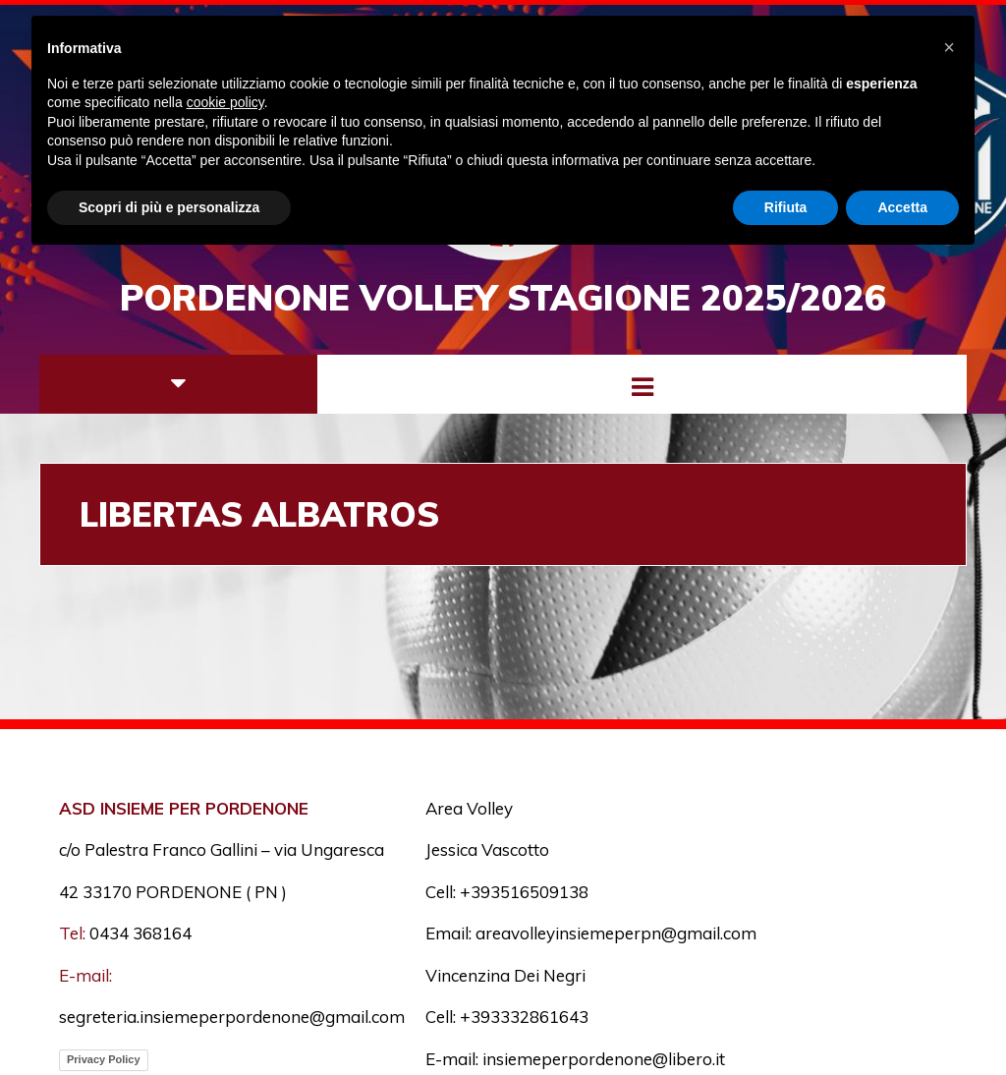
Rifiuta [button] (786, 207)
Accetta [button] (902, 207)
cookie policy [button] (225, 102)
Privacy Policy (103, 1059)
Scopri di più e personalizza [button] (169, 207)
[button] (949, 47)
